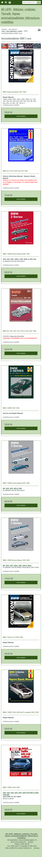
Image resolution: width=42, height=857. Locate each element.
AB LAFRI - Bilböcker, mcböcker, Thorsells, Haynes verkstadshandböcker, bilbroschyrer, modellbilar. (20, 15)
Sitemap (36, 848)
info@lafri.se (27, 848)
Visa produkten (21, 116)
